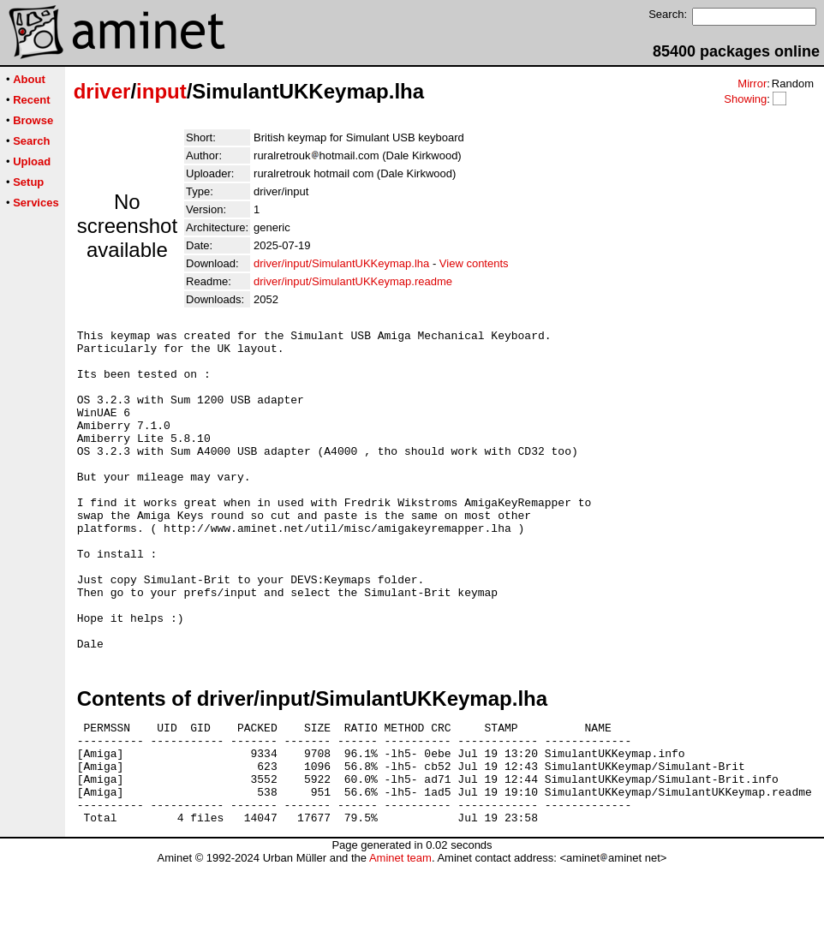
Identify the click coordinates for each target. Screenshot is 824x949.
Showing (745, 99)
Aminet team (400, 942)
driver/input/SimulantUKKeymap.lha (341, 263)
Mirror (752, 83)
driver (102, 91)
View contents (474, 263)
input (161, 91)
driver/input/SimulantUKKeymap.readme (353, 281)
